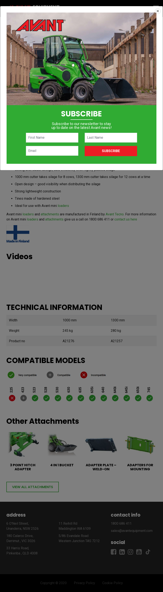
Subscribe (111, 151)
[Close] (158, 11)
